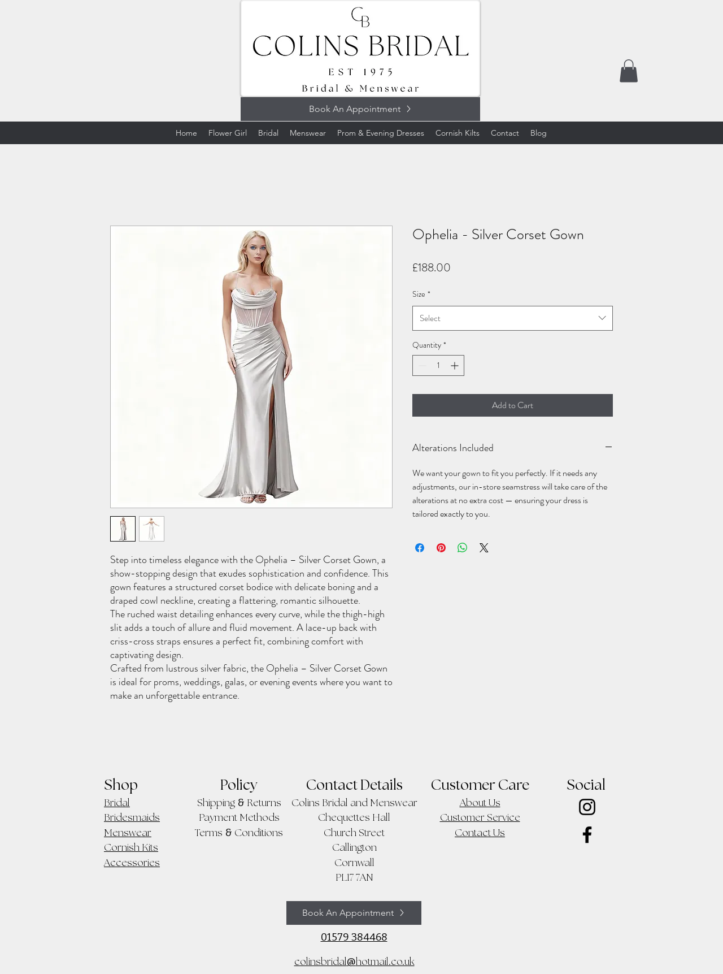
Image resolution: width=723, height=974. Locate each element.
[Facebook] (587, 835)
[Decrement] (421, 365)
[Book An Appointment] (360, 109)
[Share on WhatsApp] (462, 548)
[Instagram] (587, 807)
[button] (628, 71)
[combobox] (512, 318)
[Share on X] (484, 548)
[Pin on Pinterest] (441, 548)
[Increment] (455, 365)
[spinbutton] (438, 365)
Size (421, 294)
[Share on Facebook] (419, 548)
